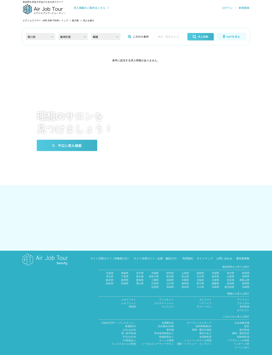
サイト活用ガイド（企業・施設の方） (156, 252)
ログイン (227, 8)
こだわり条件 (138, 36)
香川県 (75, 20)
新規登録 (244, 8)
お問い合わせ (224, 252)
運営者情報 (242, 252)
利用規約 (187, 252)
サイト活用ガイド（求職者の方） (110, 252)
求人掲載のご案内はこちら (91, 8)
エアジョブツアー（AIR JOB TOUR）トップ (45, 20)
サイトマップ (205, 252)
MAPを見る (231, 36)
